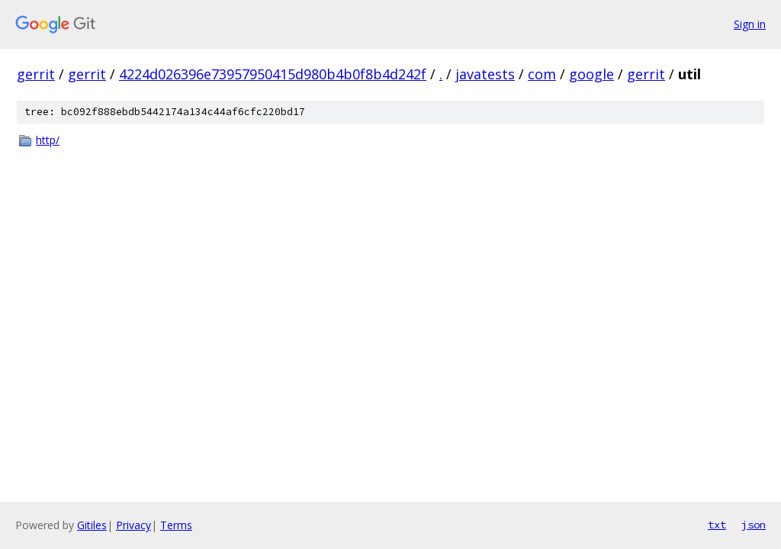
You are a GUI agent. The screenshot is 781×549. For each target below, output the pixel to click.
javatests (485, 74)
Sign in (750, 24)
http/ (47, 140)
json (753, 524)
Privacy (133, 525)
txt (717, 524)
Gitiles (92, 525)
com (542, 74)
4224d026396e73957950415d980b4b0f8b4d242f (272, 74)
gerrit (36, 74)
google (591, 74)
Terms (176, 525)
